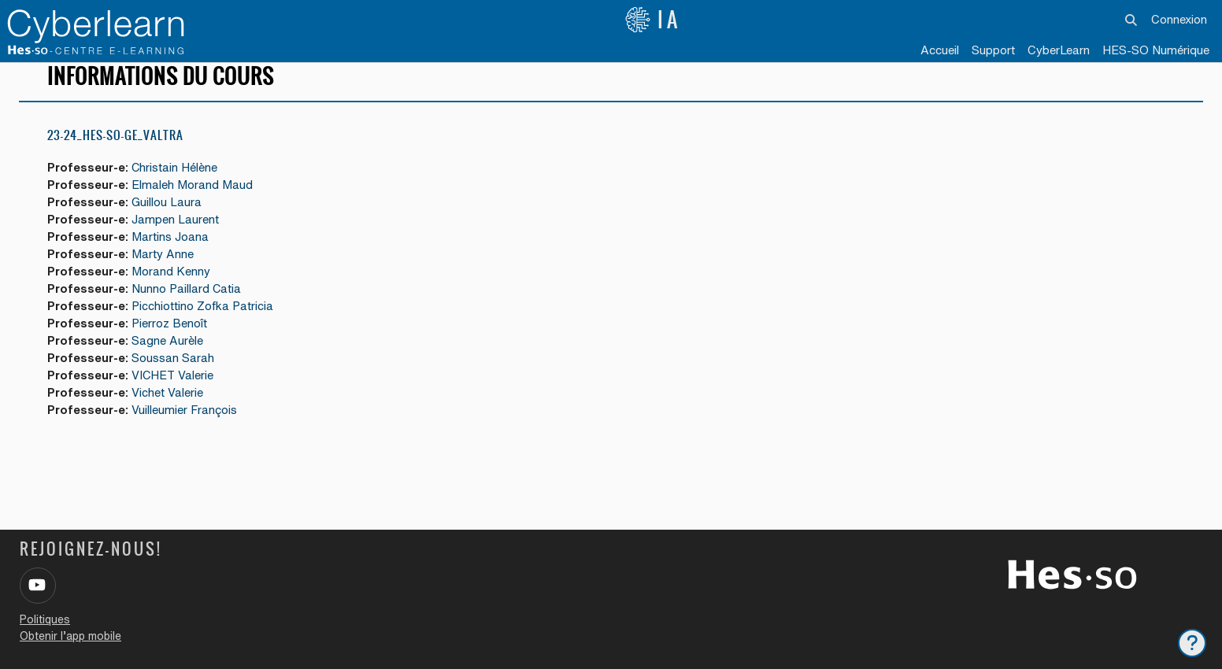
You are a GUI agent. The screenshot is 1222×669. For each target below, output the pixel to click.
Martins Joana (172, 252)
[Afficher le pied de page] (1192, 643)
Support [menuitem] (993, 50)
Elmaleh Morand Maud (194, 199)
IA (652, 19)
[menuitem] (1058, 51)
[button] (1132, 19)
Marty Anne (165, 269)
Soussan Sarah (175, 376)
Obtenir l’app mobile (70, 635)
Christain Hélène (177, 181)
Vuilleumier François (187, 429)
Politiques (45, 619)
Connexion (1179, 19)
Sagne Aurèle (170, 358)
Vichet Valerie (170, 411)
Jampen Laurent (177, 234)
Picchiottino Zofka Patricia (205, 323)
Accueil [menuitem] (939, 50)
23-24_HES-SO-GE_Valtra (115, 149)
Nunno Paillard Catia (189, 305)
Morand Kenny (173, 288)
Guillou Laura (169, 217)
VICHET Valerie (175, 394)
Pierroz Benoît (171, 340)
